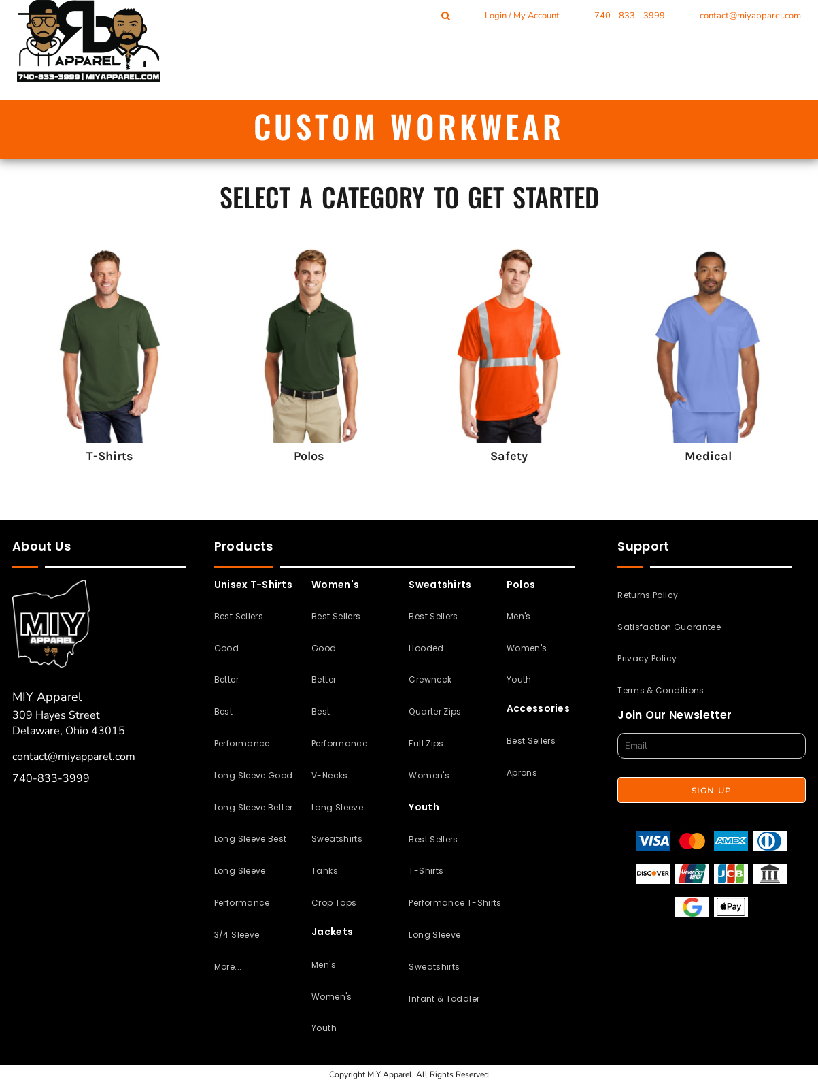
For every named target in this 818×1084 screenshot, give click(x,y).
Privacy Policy (647, 658)
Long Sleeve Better (253, 807)
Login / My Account (522, 16)
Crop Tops (333, 902)
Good (226, 648)
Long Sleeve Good (253, 775)
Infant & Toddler (444, 998)
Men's (323, 964)
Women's (331, 996)
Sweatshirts (336, 838)
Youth (324, 1028)
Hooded (426, 648)
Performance (242, 743)
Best (223, 711)
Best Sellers (238, 616)
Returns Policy (647, 595)
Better (226, 679)
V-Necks (329, 775)
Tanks (324, 870)
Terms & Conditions (660, 690)
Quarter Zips (435, 711)
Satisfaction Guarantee (669, 627)
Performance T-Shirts (455, 902)
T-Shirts (426, 870)
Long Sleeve (337, 807)
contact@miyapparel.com (750, 16)
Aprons (522, 772)
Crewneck (430, 679)
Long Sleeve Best (250, 838)
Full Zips (426, 743)
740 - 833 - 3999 (629, 16)
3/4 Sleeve (237, 934)
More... (228, 966)
